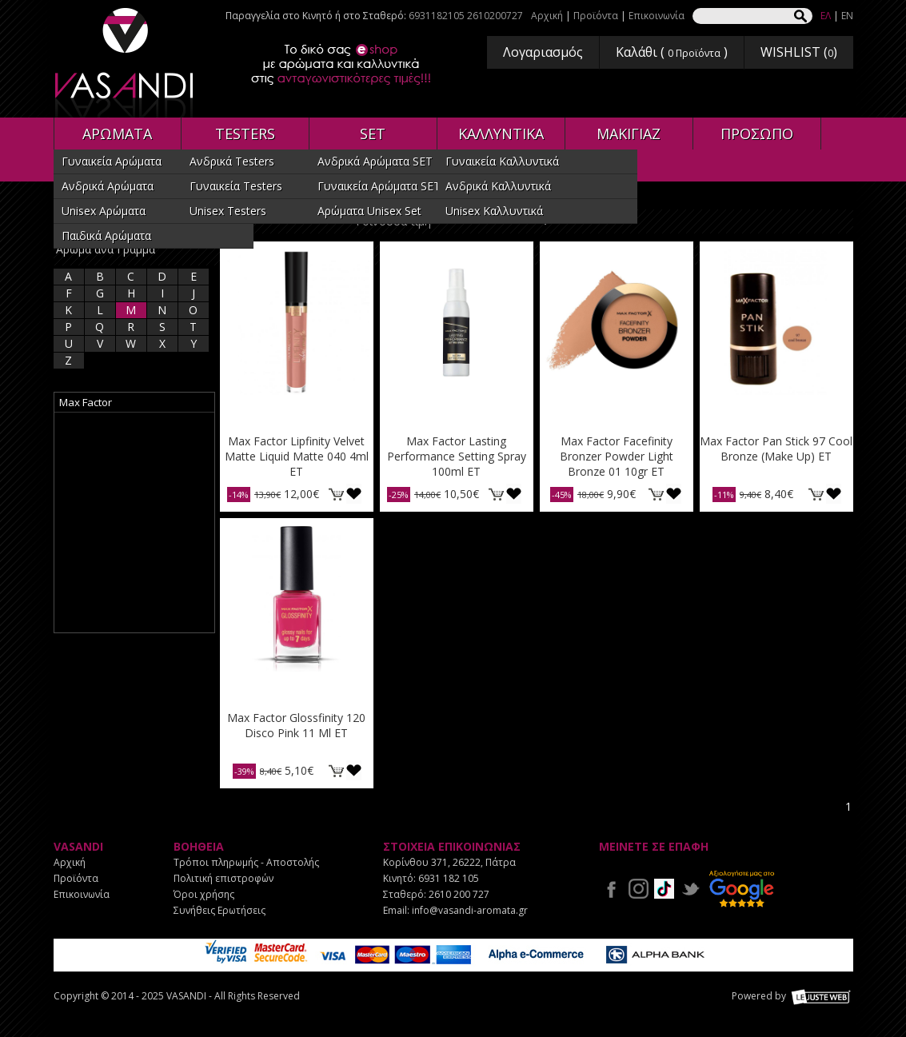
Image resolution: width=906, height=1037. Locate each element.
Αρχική (547, 15)
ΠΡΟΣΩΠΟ (756, 133)
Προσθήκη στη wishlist (353, 494)
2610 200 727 (459, 894)
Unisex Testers (228, 210)
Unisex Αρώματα (104, 210)
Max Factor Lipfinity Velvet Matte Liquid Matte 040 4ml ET (297, 456)
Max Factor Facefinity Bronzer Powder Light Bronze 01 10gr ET (616, 456)
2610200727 (495, 15)
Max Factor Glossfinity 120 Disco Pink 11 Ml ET (296, 725)
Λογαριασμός (543, 52)
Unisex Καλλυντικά (494, 210)
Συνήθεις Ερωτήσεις (219, 910)
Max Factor (85, 402)
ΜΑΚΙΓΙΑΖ (629, 133)
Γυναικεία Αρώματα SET (379, 185)
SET (372, 133)
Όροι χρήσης (204, 894)
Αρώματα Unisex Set (369, 210)
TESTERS (245, 133)
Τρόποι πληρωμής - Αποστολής (246, 862)
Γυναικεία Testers (236, 185)
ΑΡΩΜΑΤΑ (117, 133)
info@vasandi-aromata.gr (470, 910)
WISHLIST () (798, 52)
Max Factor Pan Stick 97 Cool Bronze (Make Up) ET (776, 448)
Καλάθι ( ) (672, 52)
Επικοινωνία (656, 15)
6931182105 (437, 15)
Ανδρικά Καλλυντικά (498, 185)
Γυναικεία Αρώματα (112, 161)
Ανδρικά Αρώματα (108, 185)
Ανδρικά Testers (232, 161)
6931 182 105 (448, 878)
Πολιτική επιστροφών (223, 878)
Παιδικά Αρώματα (106, 235)
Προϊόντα (595, 15)
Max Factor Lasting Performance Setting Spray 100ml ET (456, 456)
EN (847, 15)
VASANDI (126, 63)
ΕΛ (825, 15)
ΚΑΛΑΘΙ (336, 494)
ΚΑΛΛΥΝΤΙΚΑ (501, 133)
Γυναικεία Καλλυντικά (502, 161)
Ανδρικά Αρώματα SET (375, 161)
